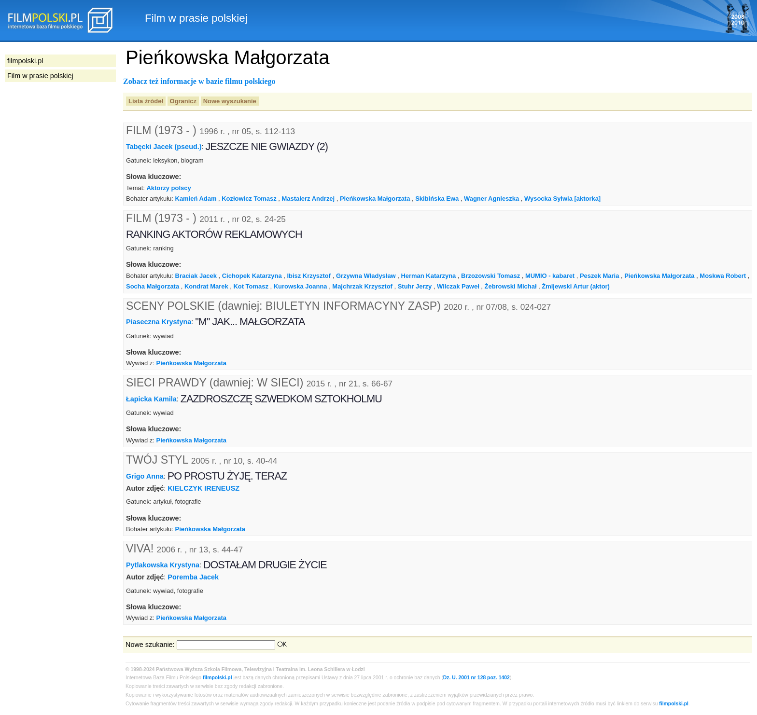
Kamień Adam (196, 198)
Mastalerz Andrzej (308, 198)
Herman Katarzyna (428, 275)
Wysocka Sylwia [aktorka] (562, 198)
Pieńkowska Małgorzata (375, 198)
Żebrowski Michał (511, 286)
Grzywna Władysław (366, 275)
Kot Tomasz (250, 286)
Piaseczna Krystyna (158, 322)
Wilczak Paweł (458, 286)
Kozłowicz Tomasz (249, 198)
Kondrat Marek (206, 286)
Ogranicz (183, 101)
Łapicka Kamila (151, 399)
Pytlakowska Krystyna (162, 565)
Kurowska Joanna (300, 286)
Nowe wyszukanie (229, 101)
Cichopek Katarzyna (252, 275)
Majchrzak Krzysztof (362, 286)
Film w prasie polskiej (40, 76)
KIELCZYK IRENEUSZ (203, 488)
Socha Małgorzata (152, 286)
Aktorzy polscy (168, 188)
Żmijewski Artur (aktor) (576, 286)
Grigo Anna (145, 476)
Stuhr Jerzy (415, 286)
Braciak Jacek (196, 275)
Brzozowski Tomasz (490, 275)
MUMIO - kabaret (550, 275)
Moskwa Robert (723, 275)
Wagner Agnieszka (491, 198)
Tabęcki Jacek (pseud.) (164, 147)
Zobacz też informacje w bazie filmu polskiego (199, 81)
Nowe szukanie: (150, 644)
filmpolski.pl (217, 677)
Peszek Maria (599, 275)
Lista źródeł (145, 101)
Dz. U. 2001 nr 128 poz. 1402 (476, 677)
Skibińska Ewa (437, 198)
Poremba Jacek (193, 577)
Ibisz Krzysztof (309, 275)
